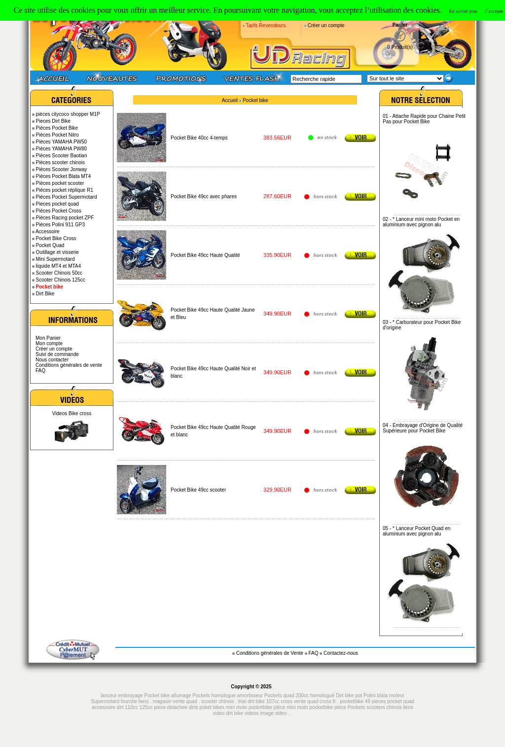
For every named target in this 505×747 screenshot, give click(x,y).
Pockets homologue (214, 695)
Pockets (356, 707)
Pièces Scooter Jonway (61, 169)
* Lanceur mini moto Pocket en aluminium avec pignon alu (421, 221)
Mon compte (49, 343)
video (281, 713)
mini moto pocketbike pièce (317, 707)
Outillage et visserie (57, 252)
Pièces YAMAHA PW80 (61, 148)
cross (287, 701)
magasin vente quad (175, 701)
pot (358, 695)
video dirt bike (228, 713)
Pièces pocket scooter (60, 183)
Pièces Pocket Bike (57, 128)
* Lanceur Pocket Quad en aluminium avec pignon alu (416, 531)
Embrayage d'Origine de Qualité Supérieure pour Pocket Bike (423, 428)
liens (144, 701)
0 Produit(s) (400, 47)
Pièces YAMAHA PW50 (61, 141)
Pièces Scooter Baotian (61, 155)
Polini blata (375, 695)
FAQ (40, 370)
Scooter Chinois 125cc (60, 280)
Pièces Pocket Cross (58, 210)
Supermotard (105, 701)
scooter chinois (217, 701)
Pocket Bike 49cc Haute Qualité (205, 255)
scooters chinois (384, 707)
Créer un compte (326, 25)
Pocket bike (255, 100)
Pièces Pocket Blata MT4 (63, 176)
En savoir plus (463, 11)
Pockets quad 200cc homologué (300, 695)
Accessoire (48, 231)
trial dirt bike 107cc (259, 701)
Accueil (230, 100)
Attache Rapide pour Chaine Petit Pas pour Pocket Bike (424, 118)
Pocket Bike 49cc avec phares (204, 196)
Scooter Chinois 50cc (59, 273)
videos (252, 713)
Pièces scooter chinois (60, 162)
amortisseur (250, 695)
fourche (129, 701)
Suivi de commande (57, 354)
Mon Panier (48, 338)
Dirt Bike (45, 293)
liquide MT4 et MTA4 (58, 266)
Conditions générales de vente (69, 365)
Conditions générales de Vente (270, 653)
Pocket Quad (50, 245)
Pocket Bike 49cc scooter (198, 490)
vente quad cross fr (315, 701)
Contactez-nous (341, 653)
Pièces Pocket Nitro (57, 135)
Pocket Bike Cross (56, 238)
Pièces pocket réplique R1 (64, 190)
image (267, 713)
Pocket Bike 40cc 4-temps (199, 138)
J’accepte (494, 11)
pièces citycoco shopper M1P (68, 114)
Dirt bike (345, 695)
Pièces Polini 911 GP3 (60, 224)
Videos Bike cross (71, 413)
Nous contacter (52, 359)
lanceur (109, 695)
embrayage (130, 695)
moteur (396, 695)
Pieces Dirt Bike (53, 121)
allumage (181, 695)
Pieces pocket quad (57, 204)
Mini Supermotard (55, 259)
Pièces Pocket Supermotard (66, 197)
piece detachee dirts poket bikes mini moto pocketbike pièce (220, 707)
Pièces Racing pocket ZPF (65, 217)
